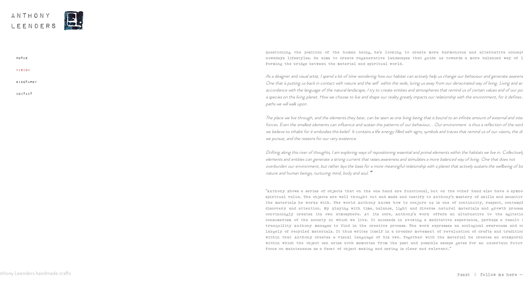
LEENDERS (33, 26)
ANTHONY (30, 16)
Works (22, 58)
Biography (26, 81)
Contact (24, 93)
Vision (23, 70)
